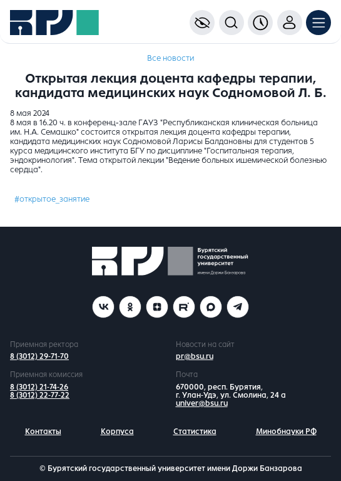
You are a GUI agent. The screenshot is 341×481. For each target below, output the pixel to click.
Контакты (43, 431)
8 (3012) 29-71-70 (39, 356)
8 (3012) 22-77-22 (39, 395)
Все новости (170, 58)
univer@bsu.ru (202, 403)
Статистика (194, 431)
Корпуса (117, 431)
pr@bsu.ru (194, 356)
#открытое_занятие (51, 199)
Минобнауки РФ (286, 431)
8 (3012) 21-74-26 (39, 387)
